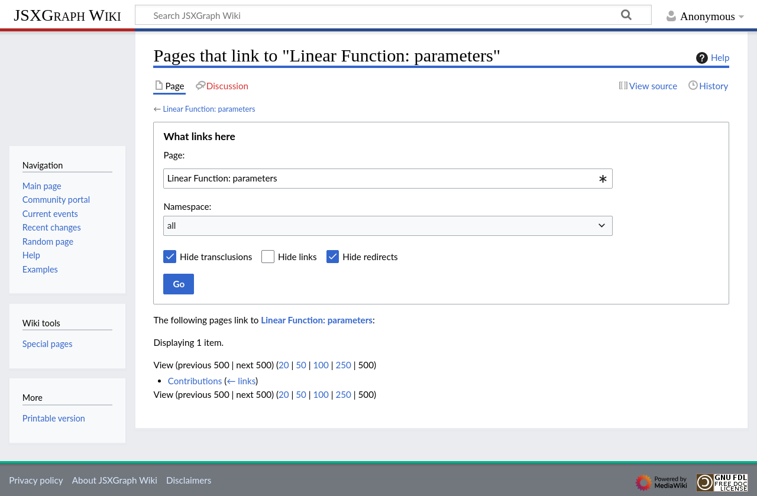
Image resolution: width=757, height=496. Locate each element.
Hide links (297, 256)
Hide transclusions (216, 256)
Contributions (195, 380)
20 (284, 364)
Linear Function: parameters (209, 109)
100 (320, 364)
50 (301, 364)
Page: (174, 155)
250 (343, 364)
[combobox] (388, 178)
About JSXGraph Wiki (114, 480)
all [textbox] (171, 225)
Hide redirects (369, 256)
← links (241, 380)
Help (711, 58)
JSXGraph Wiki (67, 15)
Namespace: (187, 206)
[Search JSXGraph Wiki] (393, 14)
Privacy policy (36, 480)
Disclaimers (188, 480)
